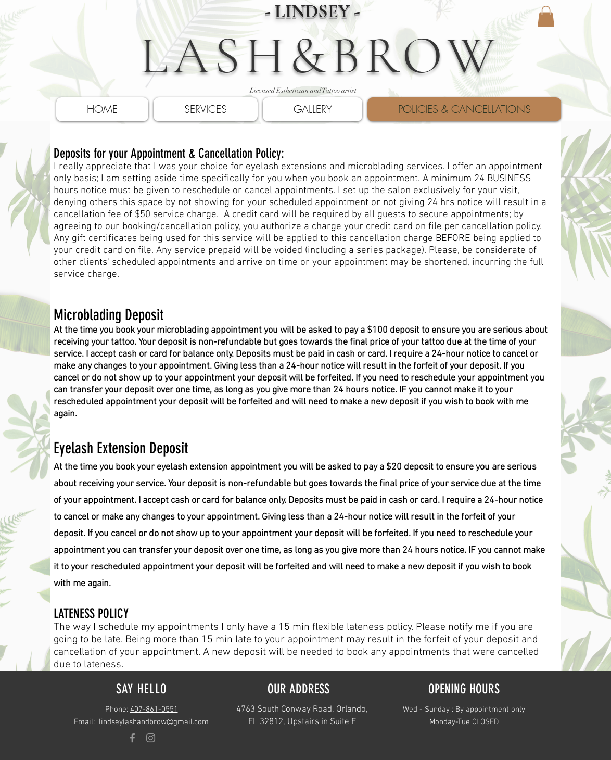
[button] (546, 16)
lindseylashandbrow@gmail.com (154, 722)
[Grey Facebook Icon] (132, 738)
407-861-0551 (154, 709)
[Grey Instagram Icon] (151, 738)
